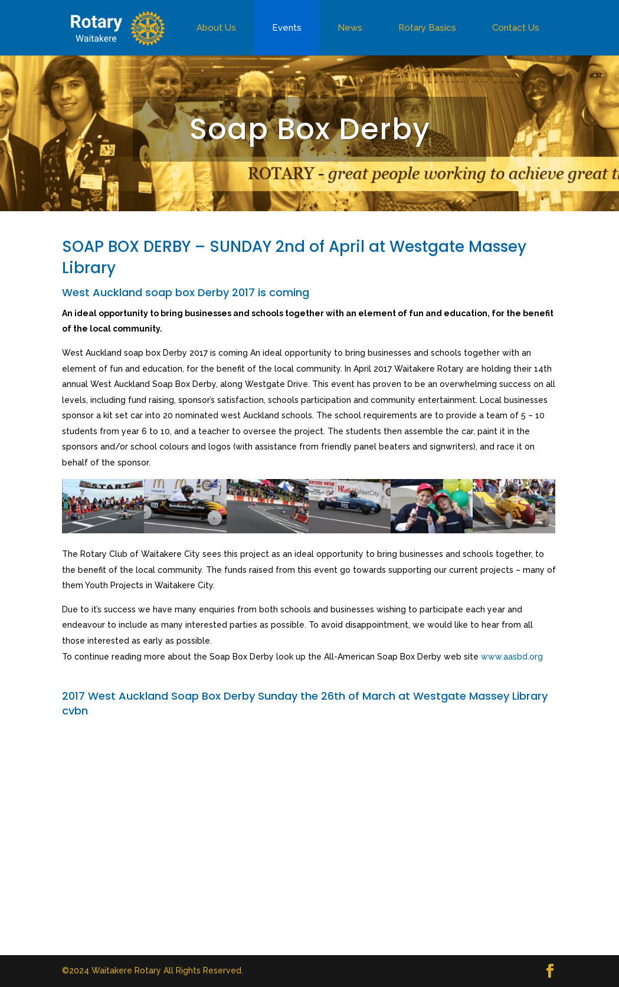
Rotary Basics (427, 27)
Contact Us (515, 27)
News (350, 27)
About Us (216, 27)
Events (287, 27)
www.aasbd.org (512, 656)
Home (148, 27)
